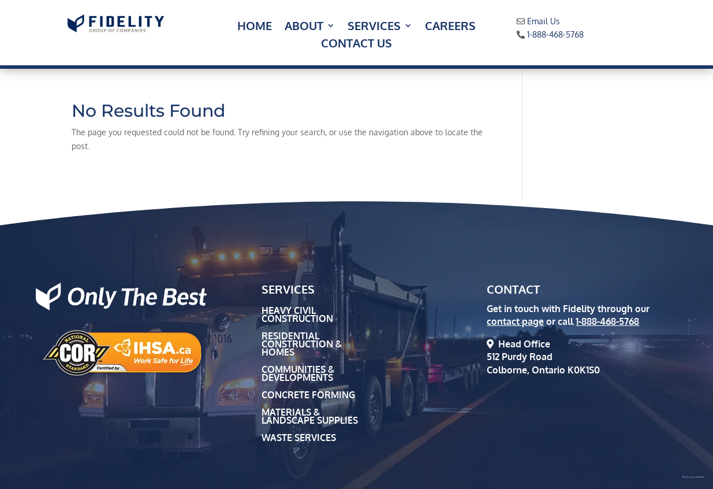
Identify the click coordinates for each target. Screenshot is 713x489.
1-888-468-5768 (555, 34)
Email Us (543, 21)
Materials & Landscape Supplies (310, 417)
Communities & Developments (298, 374)
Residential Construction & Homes (302, 345)
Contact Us (356, 44)
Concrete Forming (308, 396)
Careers (450, 27)
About (304, 27)
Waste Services (299, 438)
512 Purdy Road (520, 356)
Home (254, 27)
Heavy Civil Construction (297, 315)
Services (374, 27)
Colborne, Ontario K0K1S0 (543, 370)
